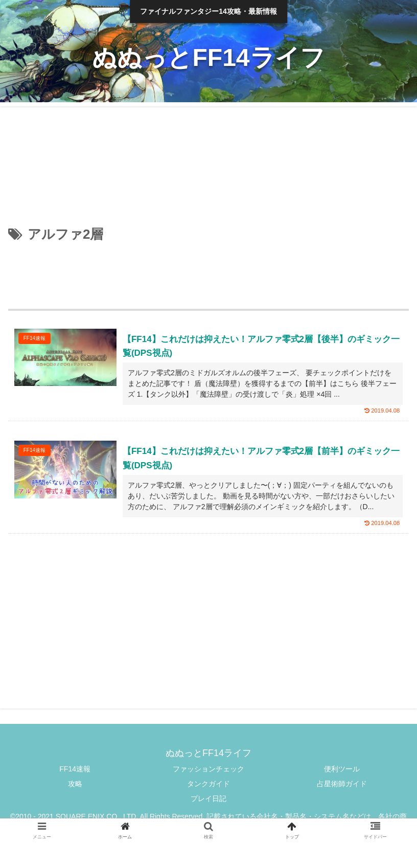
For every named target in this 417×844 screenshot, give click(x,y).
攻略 (75, 784)
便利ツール (342, 769)
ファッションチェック (208, 769)
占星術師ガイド (342, 784)
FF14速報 (74, 769)
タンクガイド (208, 784)
